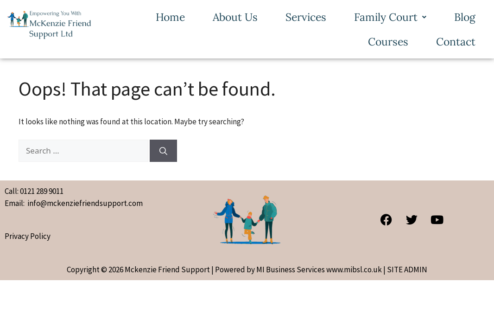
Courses (388, 41)
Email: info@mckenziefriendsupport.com (74, 203)
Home (170, 17)
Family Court (390, 17)
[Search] (163, 151)
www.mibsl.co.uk (354, 269)
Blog (464, 17)
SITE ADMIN (407, 269)
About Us (235, 17)
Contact (455, 41)
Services (305, 17)
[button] (390, 17)
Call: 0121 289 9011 (34, 191)
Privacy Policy (28, 236)
